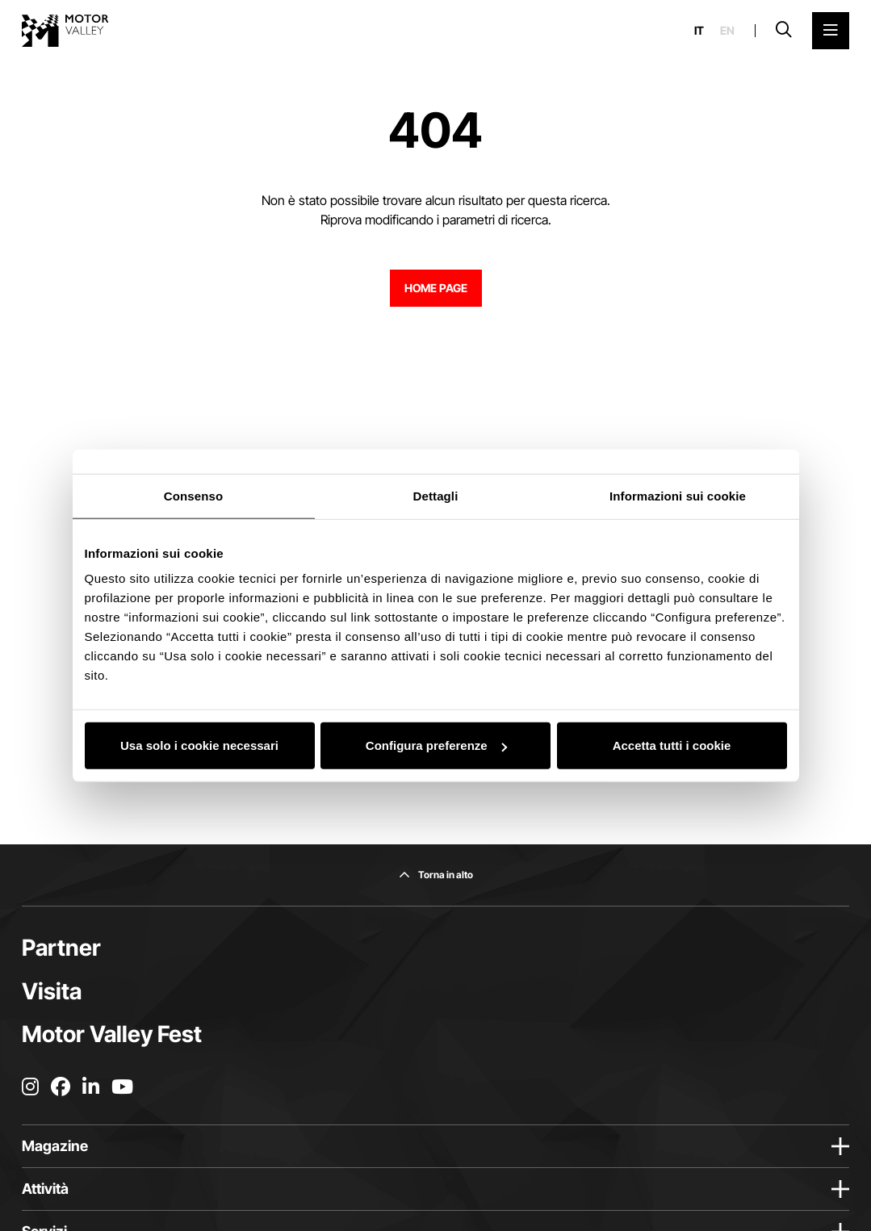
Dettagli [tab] (436, 495)
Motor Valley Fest (112, 1034)
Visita (52, 991)
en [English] (727, 30)
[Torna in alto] (436, 875)
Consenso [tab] (193, 495)
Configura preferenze (436, 745)
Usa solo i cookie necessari (199, 745)
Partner (61, 947)
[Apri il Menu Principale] (830, 30)
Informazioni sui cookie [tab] (677, 495)
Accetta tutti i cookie (672, 745)
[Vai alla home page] (65, 31)
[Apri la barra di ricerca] (784, 30)
